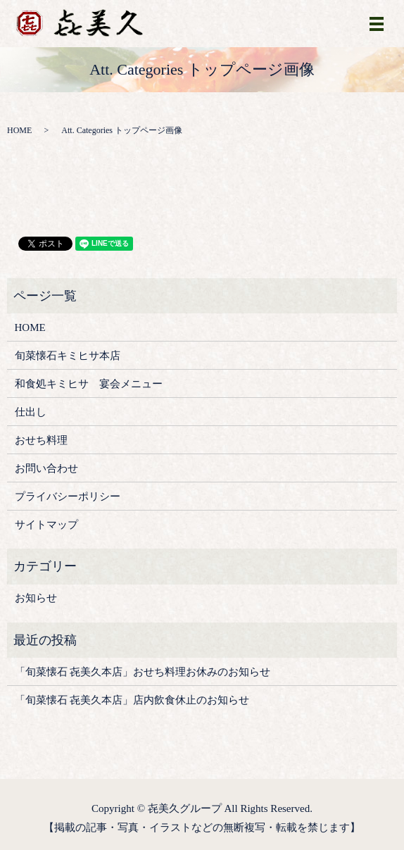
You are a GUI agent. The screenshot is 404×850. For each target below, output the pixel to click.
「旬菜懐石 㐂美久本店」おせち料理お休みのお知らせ (143, 671)
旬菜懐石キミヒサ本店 (67, 355)
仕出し (30, 412)
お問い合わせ (46, 468)
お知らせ (36, 598)
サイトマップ (46, 524)
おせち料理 (41, 440)
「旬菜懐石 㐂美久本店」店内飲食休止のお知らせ (132, 700)
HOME (19, 130)
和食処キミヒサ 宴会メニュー (89, 383)
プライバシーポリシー (67, 496)
